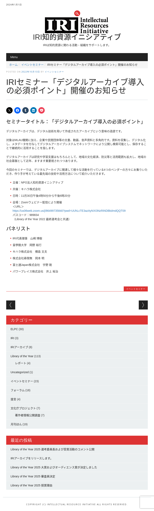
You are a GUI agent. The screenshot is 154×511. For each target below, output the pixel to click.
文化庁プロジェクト (23, 408)
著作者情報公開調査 (27, 415)
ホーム (13, 64)
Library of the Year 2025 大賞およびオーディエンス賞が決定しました (54, 467)
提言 (13, 399)
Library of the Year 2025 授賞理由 (32, 485)
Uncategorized (20, 372)
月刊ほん (16, 424)
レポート (20, 363)
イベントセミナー (32, 64)
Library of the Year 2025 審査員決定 (33, 476)
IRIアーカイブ (19, 347)
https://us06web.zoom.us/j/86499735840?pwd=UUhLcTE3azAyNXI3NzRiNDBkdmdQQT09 (69, 210)
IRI (12, 338)
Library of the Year (22, 356)
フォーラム (18, 390)
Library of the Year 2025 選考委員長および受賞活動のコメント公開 (53, 449)
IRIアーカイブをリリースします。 (32, 458)
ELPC (14, 329)
